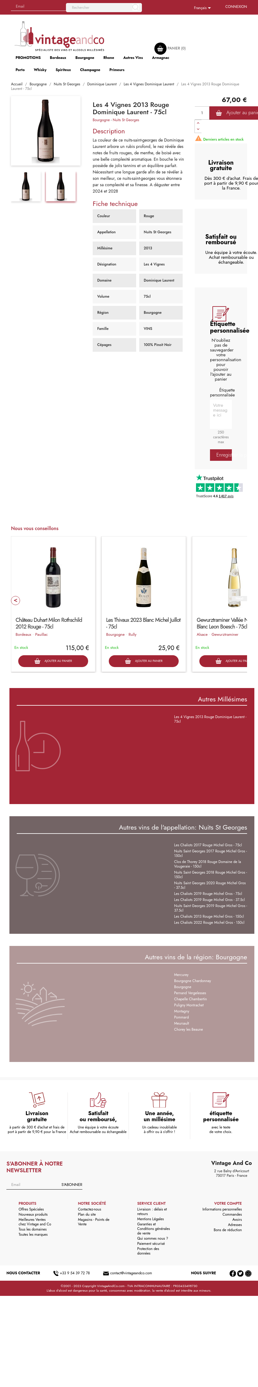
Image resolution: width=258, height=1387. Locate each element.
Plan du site (87, 1214)
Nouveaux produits (33, 1214)
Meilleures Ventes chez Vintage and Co (35, 1222)
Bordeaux (23, 634)
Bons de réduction (228, 1230)
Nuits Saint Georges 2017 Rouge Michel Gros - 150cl (210, 853)
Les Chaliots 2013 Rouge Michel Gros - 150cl (209, 916)
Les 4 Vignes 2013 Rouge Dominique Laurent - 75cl (210, 719)
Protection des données (148, 1251)
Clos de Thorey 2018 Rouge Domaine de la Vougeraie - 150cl (207, 864)
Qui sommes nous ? (152, 1238)
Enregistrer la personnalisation (224, 454)
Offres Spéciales (31, 1209)
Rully (132, 634)
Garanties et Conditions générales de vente (153, 1228)
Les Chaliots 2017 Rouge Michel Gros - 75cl (208, 845)
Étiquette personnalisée (222, 392)
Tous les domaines (32, 1229)
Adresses (235, 1225)
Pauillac (41, 634)
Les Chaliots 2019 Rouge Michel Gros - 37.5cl (209, 899)
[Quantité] (202, 113)
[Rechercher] (104, 7)
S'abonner (71, 1184)
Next (239, 598)
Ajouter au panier (53, 661)
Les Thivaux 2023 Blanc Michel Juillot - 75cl (143, 623)
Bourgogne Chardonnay (192, 981)
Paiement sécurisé (151, 1243)
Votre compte (228, 1203)
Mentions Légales (150, 1219)
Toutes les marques (33, 1234)
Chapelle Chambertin (190, 999)
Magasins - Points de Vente (93, 1222)
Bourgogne (101, 120)
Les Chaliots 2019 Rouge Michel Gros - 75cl (208, 893)
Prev (15, 600)
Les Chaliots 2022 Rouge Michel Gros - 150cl (209, 922)
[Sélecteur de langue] (203, 8)
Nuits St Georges (126, 120)
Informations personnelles (222, 1209)
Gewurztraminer (225, 634)
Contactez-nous (89, 1209)
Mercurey (181, 975)
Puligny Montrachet (189, 1005)
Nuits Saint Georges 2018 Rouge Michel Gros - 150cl (210, 875)
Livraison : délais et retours (152, 1212)
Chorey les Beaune (188, 1029)
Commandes (232, 1214)
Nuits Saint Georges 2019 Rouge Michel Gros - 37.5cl (210, 908)
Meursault (181, 1023)
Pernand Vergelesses (190, 993)
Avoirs (237, 1219)
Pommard (181, 1017)
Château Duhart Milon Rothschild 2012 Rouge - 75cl (48, 623)
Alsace (202, 634)
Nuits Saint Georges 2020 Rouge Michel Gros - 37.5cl (210, 885)
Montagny (181, 1011)
